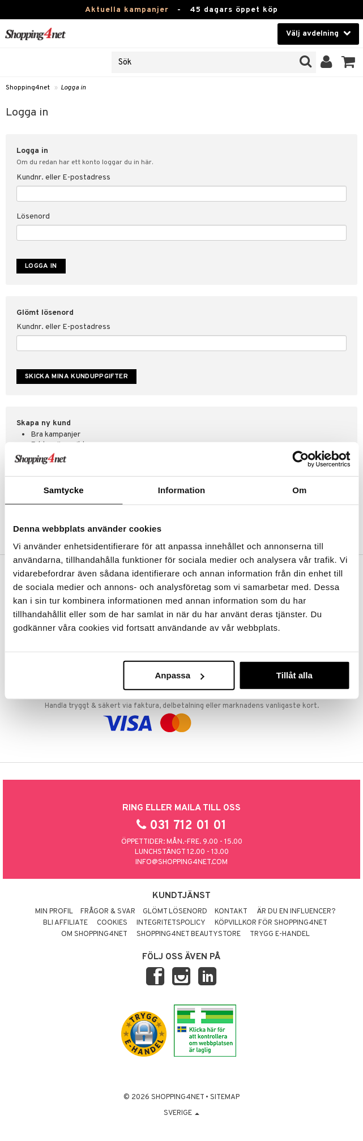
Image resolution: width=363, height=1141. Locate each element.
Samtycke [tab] (64, 489)
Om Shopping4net (94, 934)
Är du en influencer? (296, 911)
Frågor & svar (107, 911)
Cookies (112, 923)
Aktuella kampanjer (127, 10)
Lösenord (33, 216)
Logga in (73, 87)
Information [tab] (182, 489)
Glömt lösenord (175, 911)
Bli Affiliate (65, 923)
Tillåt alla (294, 675)
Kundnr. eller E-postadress (63, 177)
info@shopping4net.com (181, 862)
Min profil (54, 911)
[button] (348, 62)
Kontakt (231, 911)
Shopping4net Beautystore (188, 934)
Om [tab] (299, 489)
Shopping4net (28, 87)
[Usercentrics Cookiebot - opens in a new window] (300, 458)
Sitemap (225, 1097)
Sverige (181, 1113)
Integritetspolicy (171, 923)
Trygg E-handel (280, 934)
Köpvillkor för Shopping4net (271, 923)
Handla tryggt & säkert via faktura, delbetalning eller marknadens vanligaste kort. (181, 709)
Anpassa (179, 675)
